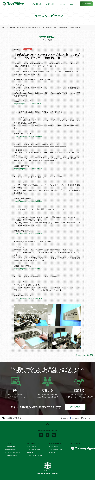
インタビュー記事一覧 (12, 452)
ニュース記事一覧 (11, 455)
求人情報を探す (38, 4)
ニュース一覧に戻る (84, 355)
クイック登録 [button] (75, 407)
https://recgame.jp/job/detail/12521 (28, 104)
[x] (41, 434)
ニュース (73, 4)
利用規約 (30, 452)
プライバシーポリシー (34, 455)
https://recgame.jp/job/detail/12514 (28, 298)
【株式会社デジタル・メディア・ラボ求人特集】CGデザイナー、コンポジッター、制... (58, 27)
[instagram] (47, 434)
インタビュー (62, 4)
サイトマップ (31, 446)
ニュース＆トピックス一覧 (18, 27)
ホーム (4, 27)
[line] (54, 434)
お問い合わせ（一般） (34, 449)
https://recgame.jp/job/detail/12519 (28, 169)
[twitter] (64, 418)
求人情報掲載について (56, 446)
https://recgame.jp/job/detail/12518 (28, 201)
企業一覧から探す (11, 449)
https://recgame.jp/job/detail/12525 (28, 233)
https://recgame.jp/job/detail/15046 (28, 136)
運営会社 (52, 452)
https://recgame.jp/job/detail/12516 (28, 268)
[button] (86, 3)
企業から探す (50, 4)
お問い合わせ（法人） (56, 449)
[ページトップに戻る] (47, 424)
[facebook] (74, 418)
